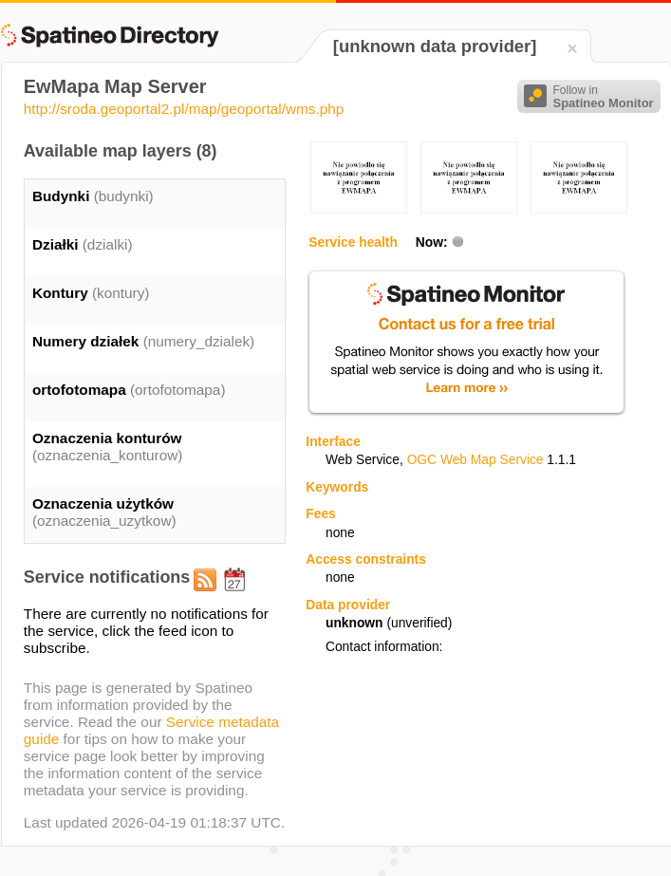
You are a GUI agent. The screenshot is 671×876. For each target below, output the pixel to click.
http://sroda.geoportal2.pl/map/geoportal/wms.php (184, 109)
